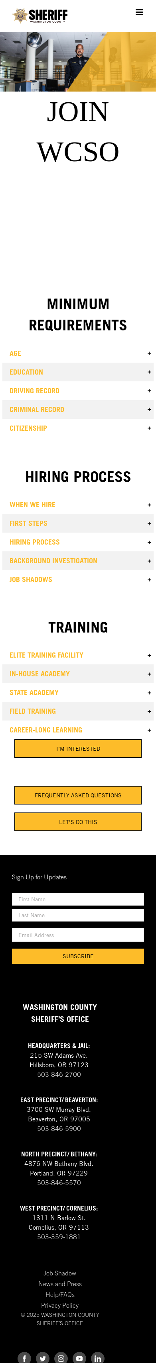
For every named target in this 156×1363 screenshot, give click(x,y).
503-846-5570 (59, 1183)
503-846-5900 (59, 1129)
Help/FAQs (60, 1295)
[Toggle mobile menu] (140, 12)
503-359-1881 (59, 1237)
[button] (77, 353)
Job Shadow (59, 1273)
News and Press (60, 1284)
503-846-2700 (59, 1074)
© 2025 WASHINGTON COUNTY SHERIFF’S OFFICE (60, 1318)
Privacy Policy (60, 1305)
